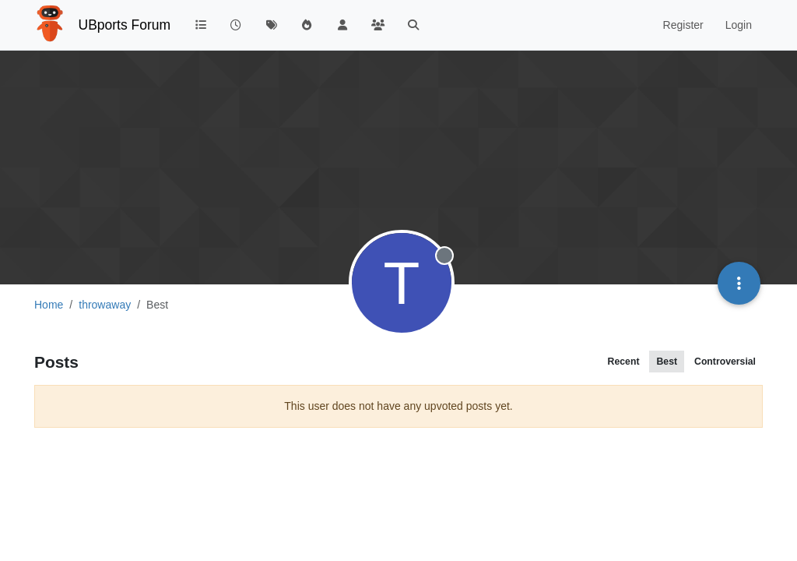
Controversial (725, 361)
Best (666, 361)
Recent (624, 361)
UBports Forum (125, 25)
